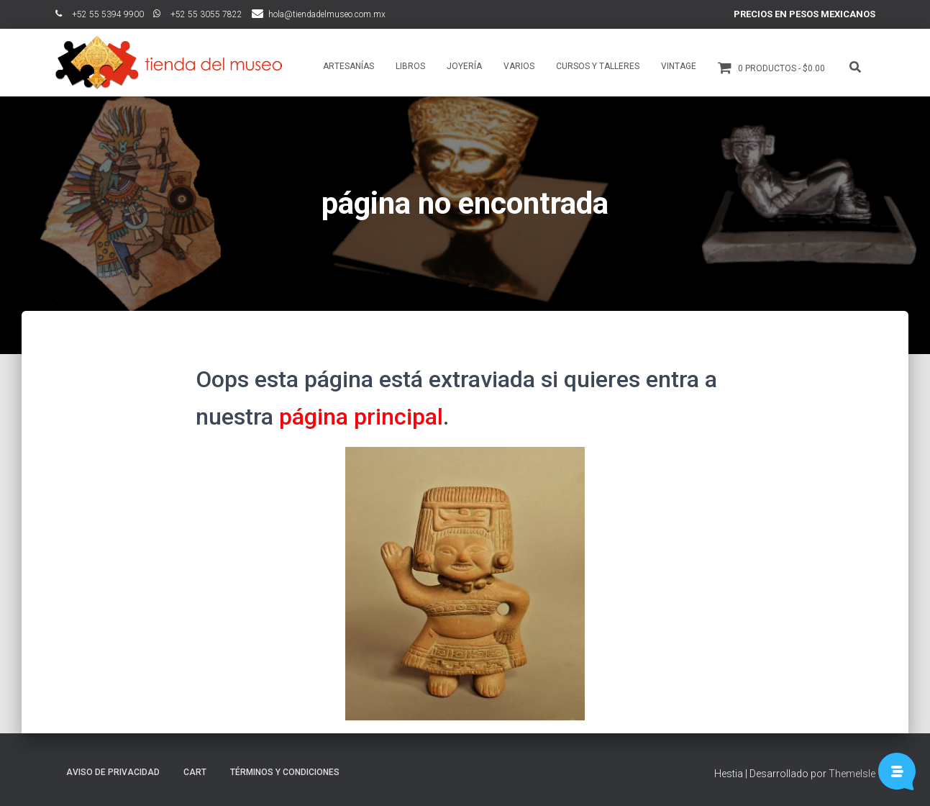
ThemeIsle (852, 773)
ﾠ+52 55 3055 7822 (197, 14)
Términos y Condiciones (284, 772)
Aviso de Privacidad (113, 772)
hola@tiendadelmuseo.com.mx (327, 14)
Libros (410, 66)
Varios (518, 66)
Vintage (678, 66)
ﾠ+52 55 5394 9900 (99, 14)
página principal (361, 416)
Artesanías (348, 66)
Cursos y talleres (597, 66)
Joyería (464, 66)
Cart (194, 772)
